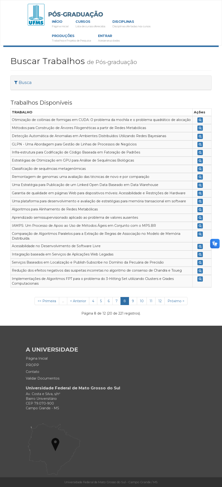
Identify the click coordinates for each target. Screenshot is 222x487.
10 (142, 301)
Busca (23, 82)
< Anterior (78, 301)
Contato (32, 383)
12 (160, 301)
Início (60, 24)
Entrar (109, 38)
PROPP (32, 376)
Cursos (90, 24)
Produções (71, 38)
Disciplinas (131, 24)
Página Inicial (37, 370)
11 (151, 301)
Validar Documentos (42, 390)
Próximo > (176, 301)
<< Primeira (47, 301)
